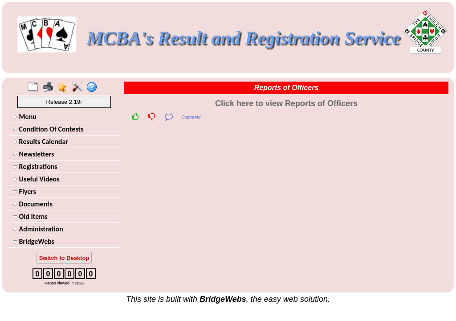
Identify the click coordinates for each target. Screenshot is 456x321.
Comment (190, 117)
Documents (33, 204)
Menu (25, 116)
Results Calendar (40, 141)
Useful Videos (36, 179)
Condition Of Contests (48, 129)
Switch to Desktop (64, 258)
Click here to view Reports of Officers (286, 103)
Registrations (35, 166)
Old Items (30, 216)
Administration (38, 229)
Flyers (24, 191)
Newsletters (33, 154)
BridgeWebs (33, 241)
